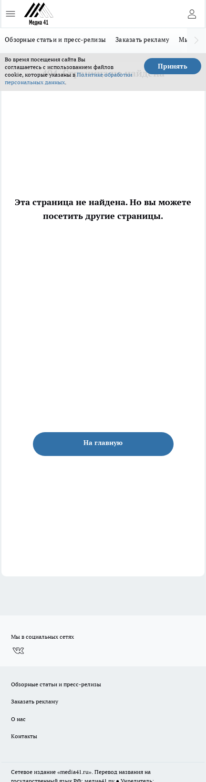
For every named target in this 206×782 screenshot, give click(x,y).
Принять (172, 66)
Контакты (24, 736)
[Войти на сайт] (191, 13)
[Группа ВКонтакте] (18, 650)
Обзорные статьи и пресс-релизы (55, 39)
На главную (103, 442)
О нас (18, 719)
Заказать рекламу (142, 39)
